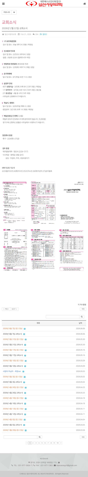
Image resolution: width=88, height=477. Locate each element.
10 (57, 443)
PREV (6, 309)
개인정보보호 (44, 459)
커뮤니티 (7, 12)
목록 (83, 309)
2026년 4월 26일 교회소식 (13, 393)
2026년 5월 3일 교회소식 (12, 382)
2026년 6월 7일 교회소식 (12, 334)
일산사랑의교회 (9, 34)
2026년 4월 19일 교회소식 (13, 403)
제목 (38, 323)
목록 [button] (83, 437)
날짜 (80, 323)
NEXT (14, 309)
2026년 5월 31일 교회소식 (13, 345)
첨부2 (43, 34)
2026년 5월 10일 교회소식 (13, 366)
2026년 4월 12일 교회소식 (13, 414)
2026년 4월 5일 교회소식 (12, 425)
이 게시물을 (82, 304)
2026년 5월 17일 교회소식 (13, 355)
